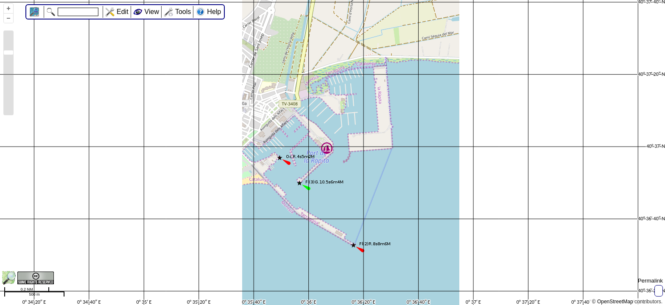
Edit (123, 11)
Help (214, 11)
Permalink (650, 280)
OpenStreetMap (615, 302)
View (152, 11)
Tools (183, 11)
